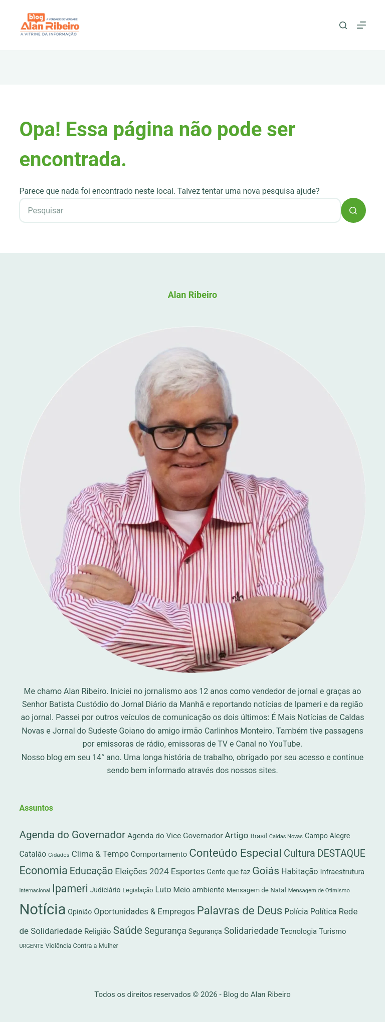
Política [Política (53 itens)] (323, 911)
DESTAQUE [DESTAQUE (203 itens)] (341, 853)
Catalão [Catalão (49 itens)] (32, 854)
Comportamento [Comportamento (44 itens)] (159, 854)
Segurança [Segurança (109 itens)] (165, 930)
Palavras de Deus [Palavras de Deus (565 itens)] (240, 910)
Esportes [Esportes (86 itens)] (188, 871)
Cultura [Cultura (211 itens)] (299, 853)
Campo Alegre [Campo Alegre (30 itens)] (327, 836)
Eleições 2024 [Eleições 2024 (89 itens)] (141, 871)
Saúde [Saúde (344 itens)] (127, 930)
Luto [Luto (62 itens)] (163, 889)
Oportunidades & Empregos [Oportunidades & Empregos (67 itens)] (144, 911)
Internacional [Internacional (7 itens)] (34, 890)
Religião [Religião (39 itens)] (97, 931)
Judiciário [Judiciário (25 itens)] (105, 890)
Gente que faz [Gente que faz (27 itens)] (229, 872)
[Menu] (361, 25)
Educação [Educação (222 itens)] (91, 871)
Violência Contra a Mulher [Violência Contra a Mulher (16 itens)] (81, 945)
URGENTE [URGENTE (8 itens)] (31, 946)
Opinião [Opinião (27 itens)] (80, 912)
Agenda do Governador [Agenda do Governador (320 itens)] (72, 835)
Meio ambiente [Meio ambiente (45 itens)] (198, 889)
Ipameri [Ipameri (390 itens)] (70, 888)
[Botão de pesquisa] (353, 210)
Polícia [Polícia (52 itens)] (296, 911)
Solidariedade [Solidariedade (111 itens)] (251, 930)
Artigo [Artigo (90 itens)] (236, 835)
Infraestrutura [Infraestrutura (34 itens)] (342, 871)
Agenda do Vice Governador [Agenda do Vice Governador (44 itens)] (175, 835)
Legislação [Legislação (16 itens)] (137, 890)
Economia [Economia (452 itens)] (43, 870)
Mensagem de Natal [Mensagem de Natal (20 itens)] (256, 890)
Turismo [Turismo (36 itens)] (332, 931)
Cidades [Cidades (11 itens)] (59, 854)
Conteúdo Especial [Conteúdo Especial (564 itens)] (235, 852)
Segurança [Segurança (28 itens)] (205, 931)
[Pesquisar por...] (179, 210)
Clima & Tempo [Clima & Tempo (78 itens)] (100, 854)
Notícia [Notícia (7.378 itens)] (42, 909)
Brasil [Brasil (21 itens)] (258, 836)
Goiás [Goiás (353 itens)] (265, 870)
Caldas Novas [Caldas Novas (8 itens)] (286, 836)
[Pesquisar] (343, 25)
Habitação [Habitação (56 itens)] (299, 871)
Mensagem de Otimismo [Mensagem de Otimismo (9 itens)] (319, 890)
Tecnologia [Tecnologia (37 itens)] (298, 931)
